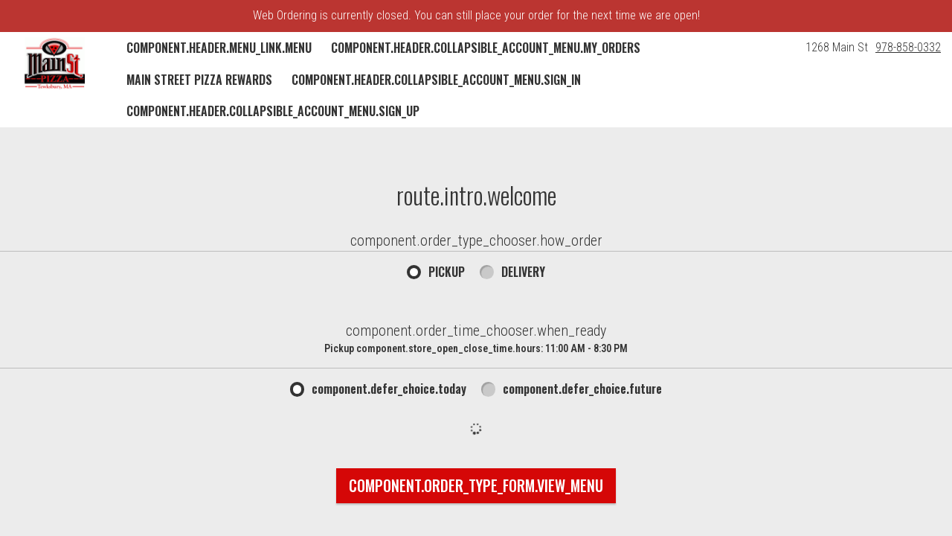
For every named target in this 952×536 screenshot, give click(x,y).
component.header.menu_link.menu (219, 48)
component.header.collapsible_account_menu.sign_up (272, 111)
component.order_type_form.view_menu (476, 485)
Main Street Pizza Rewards (199, 80)
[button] (54, 63)
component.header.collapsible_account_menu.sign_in (436, 80)
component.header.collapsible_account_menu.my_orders (485, 48)
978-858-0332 (908, 47)
